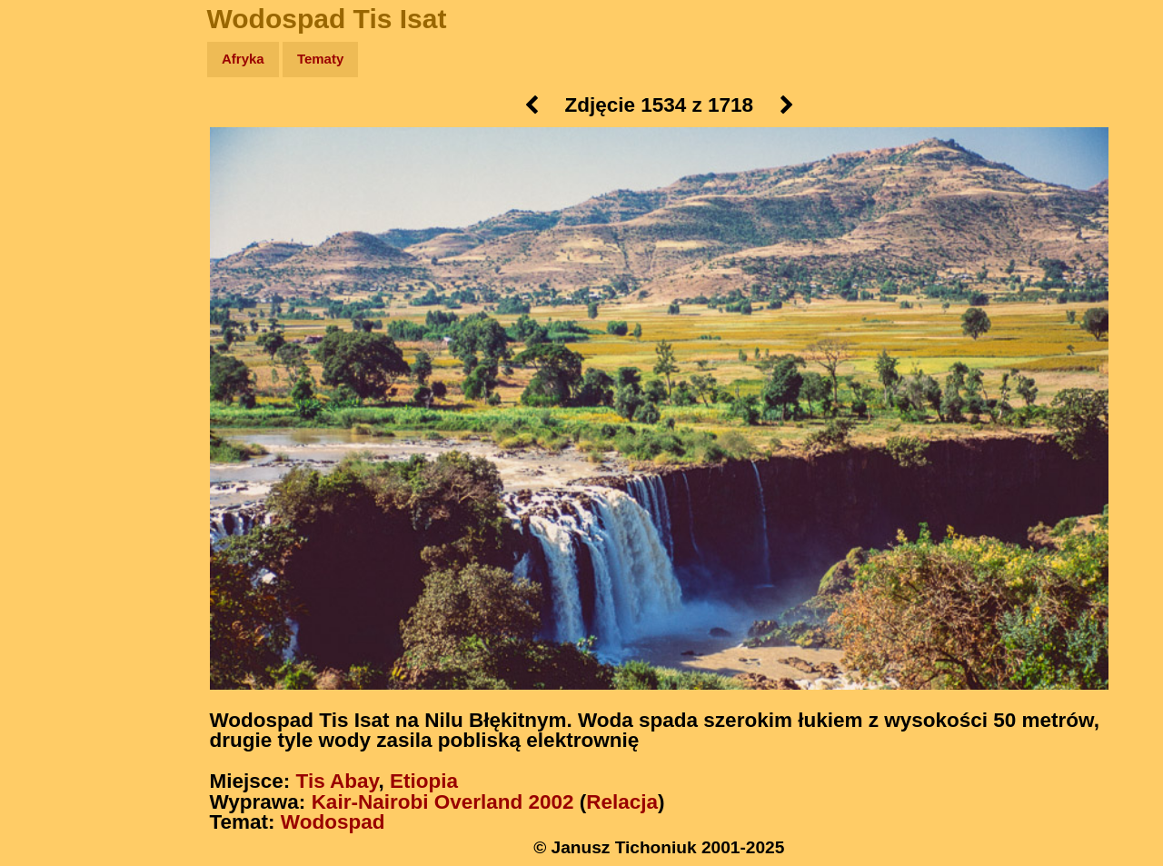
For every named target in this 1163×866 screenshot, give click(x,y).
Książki (54, 235)
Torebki (54, 375)
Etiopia (424, 781)
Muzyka (55, 269)
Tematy (320, 58)
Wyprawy (60, 129)
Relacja (622, 802)
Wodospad (333, 822)
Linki (46, 339)
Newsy (52, 199)
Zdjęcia (54, 165)
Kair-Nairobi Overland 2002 (443, 802)
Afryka (243, 58)
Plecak (52, 305)
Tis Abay (337, 781)
